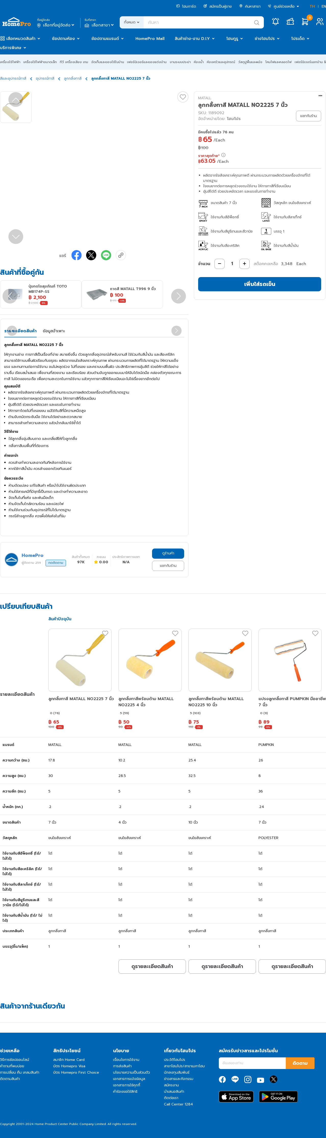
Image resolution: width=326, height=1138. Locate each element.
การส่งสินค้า (122, 1066)
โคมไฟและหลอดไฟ (278, 62)
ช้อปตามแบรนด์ (105, 39)
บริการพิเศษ (10, 48)
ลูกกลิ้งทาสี (73, 78)
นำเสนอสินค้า (174, 1091)
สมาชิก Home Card (69, 1059)
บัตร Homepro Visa (69, 1066)
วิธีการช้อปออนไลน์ (14, 1059)
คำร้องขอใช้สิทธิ (125, 1091)
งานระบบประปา (180, 62)
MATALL (204, 98)
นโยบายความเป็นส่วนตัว (131, 1072)
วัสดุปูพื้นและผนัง (250, 62)
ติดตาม (300, 1063)
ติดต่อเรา (171, 1098)
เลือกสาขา (100, 25)
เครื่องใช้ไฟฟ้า (10, 62)
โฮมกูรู (232, 39)
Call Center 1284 (178, 1104)
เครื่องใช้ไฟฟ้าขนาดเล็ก (40, 62)
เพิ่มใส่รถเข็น (259, 284)
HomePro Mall (150, 39)
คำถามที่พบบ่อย (12, 1066)
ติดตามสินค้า (10, 1079)
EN (324, 6)
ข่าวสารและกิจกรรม (178, 1079)
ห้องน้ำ (199, 62)
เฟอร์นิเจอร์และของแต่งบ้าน (147, 62)
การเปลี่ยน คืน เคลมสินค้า (19, 1072)
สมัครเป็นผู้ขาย (217, 6)
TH (312, 6)
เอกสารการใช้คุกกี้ (126, 1085)
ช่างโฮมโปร (265, 39)
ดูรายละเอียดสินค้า (152, 966)
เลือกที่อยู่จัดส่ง (56, 25)
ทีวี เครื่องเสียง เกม (74, 62)
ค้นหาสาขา (250, 6)
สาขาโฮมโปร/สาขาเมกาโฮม (184, 1066)
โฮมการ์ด (186, 6)
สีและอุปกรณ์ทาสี (13, 78)
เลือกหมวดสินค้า (20, 39)
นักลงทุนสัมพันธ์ (176, 1072)
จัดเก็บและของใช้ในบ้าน (107, 62)
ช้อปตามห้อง (63, 39)
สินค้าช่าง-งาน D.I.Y (192, 39)
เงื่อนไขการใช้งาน (126, 1059)
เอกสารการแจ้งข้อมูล (129, 1079)
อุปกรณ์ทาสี (45, 78)
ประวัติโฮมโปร (174, 1059)
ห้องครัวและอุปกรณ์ (221, 62)
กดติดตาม (55, 562)
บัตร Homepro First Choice (76, 1072)
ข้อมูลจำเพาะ (54, 331)
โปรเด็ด (298, 39)
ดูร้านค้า (168, 553)
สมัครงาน (171, 1085)
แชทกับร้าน (168, 565)
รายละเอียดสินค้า (20, 331)
